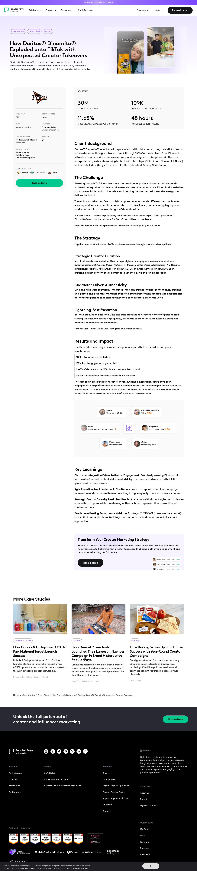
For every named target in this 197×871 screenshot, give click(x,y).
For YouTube (14, 785)
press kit (144, 799)
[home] (14, 10)
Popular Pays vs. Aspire (114, 792)
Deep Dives (34, 31)
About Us (107, 804)
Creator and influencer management (62, 785)
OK (151, 866)
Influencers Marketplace (56, 779)
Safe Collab (49, 773)
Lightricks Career (148, 805)
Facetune (144, 842)
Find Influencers (85, 10)
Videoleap (145, 854)
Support (107, 811)
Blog (105, 773)
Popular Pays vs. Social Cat (116, 798)
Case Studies (18, 31)
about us (144, 793)
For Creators (14, 792)
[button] (35, 10)
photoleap (145, 848)
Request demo (180, 10)
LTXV (142, 835)
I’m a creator (143, 10)
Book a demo (39, 182)
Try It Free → (108, 2)
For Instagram (15, 773)
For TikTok (13, 779)
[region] (98, 866)
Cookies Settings (80, 868)
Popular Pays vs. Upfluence (116, 785)
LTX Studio (145, 829)
